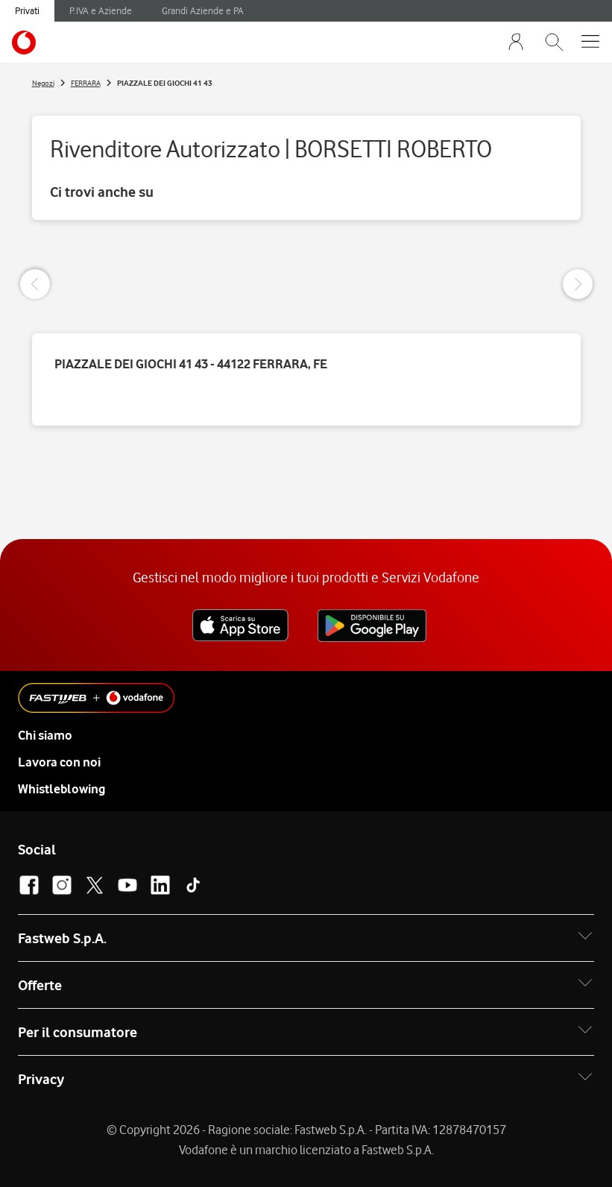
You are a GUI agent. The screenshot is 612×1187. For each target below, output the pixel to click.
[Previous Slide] (35, 284)
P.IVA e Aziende (100, 10)
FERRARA (86, 82)
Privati (27, 10)
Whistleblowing (61, 788)
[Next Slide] (578, 284)
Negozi (43, 82)
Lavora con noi (59, 762)
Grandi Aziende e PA (203, 10)
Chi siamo (45, 735)
